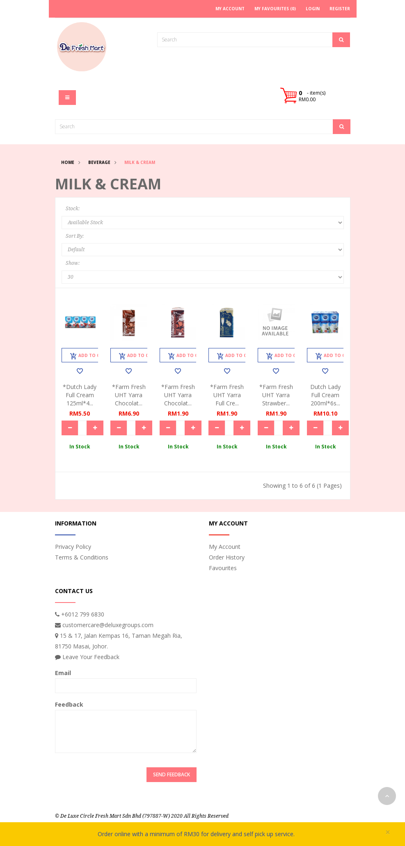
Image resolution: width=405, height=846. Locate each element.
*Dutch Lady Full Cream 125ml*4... (79, 395)
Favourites (223, 568)
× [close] (387, 832)
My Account (224, 546)
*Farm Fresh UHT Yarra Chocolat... (129, 395)
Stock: (73, 209)
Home (67, 162)
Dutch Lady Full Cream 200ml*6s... (325, 395)
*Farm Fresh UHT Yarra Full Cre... (227, 395)
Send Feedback (171, 774)
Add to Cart (89, 356)
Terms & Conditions (81, 557)
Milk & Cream (139, 162)
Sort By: (75, 236)
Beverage (99, 162)
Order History (227, 557)
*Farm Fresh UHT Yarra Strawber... (276, 395)
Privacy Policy (73, 546)
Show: (73, 263)
